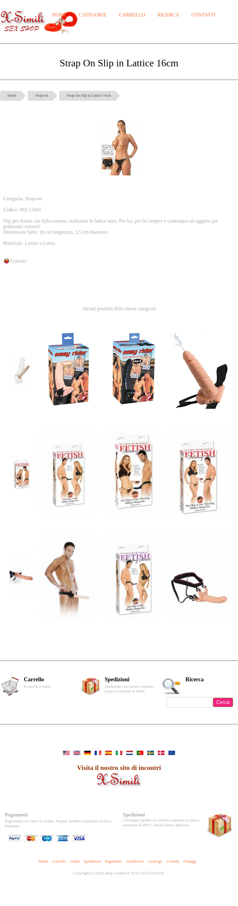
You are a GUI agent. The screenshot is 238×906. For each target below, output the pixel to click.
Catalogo (155, 861)
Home (11, 95)
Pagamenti (113, 861)
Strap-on (41, 95)
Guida (75, 861)
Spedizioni (92, 861)
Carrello (59, 861)
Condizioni (135, 861)
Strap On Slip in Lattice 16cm (89, 95)
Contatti (172, 861)
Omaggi (189, 861)
